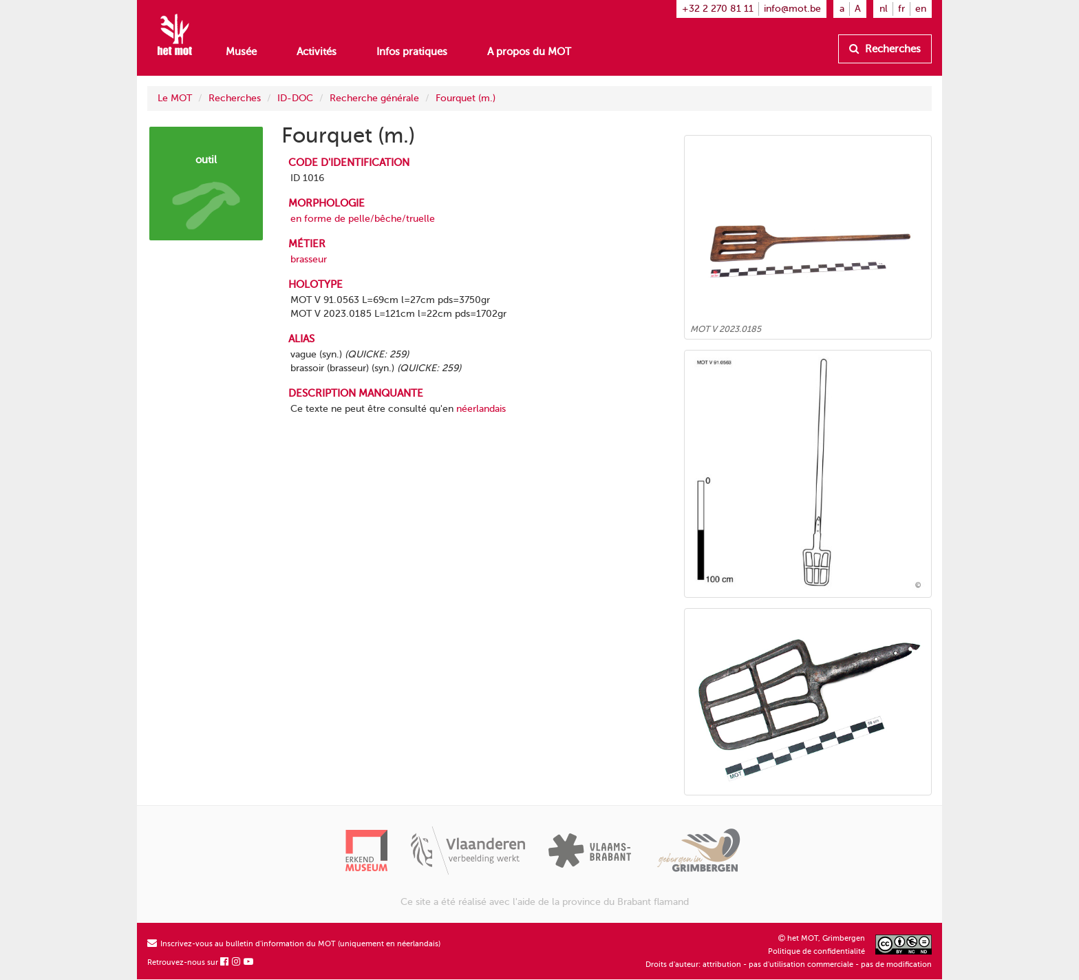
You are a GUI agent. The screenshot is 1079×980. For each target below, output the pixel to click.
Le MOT (175, 98)
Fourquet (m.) (465, 98)
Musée (241, 51)
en (920, 8)
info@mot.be (792, 8)
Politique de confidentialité (816, 951)
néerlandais (481, 409)
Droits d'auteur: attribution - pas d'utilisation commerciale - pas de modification (788, 964)
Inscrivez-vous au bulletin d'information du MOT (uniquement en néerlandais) (293, 943)
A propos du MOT (529, 51)
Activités (316, 51)
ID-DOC (295, 98)
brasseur (308, 259)
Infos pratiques (411, 51)
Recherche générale (374, 98)
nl (883, 8)
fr (901, 8)
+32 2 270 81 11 (718, 8)
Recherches (885, 49)
